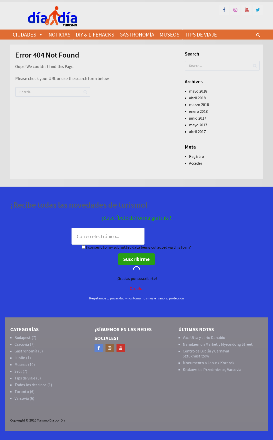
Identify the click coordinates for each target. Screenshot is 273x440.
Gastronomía (137, 34)
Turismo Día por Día (51, 420)
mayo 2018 (198, 91)
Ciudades (24, 34)
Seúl (18, 371)
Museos (170, 34)
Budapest (22, 337)
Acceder (195, 163)
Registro (196, 156)
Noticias (59, 34)
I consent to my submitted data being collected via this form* (136, 247)
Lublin (19, 357)
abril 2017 (197, 131)
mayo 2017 (198, 124)
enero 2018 (198, 111)
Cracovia (21, 344)
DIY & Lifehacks (95, 34)
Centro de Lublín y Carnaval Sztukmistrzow (206, 353)
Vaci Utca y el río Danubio (204, 337)
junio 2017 (197, 118)
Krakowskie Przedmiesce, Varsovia (212, 369)
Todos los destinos (30, 384)
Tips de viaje (24, 377)
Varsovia (21, 398)
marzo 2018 (199, 104)
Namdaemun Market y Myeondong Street (218, 344)
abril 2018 (197, 97)
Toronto (21, 391)
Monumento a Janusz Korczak (208, 362)
